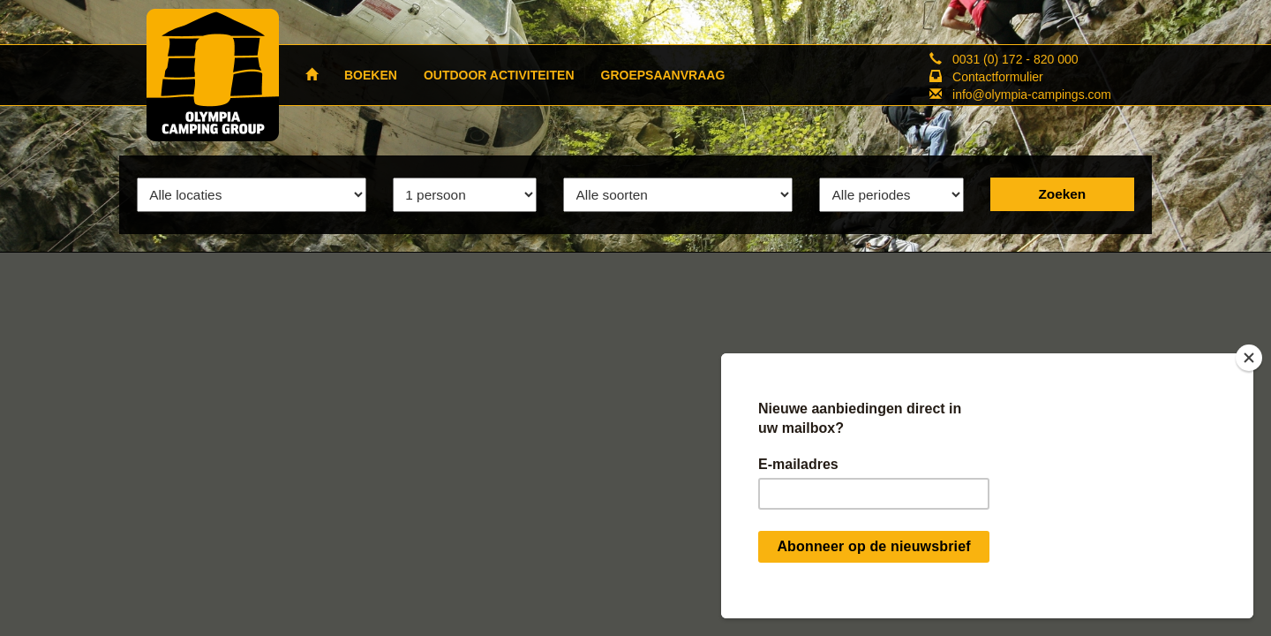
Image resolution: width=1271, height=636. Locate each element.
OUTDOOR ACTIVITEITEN (499, 75)
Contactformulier (997, 77)
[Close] (1249, 357)
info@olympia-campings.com (1031, 94)
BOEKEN (370, 75)
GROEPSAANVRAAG (663, 75)
